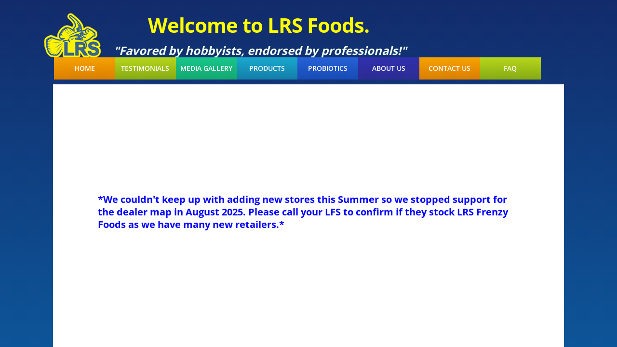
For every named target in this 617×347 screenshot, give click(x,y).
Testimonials (145, 68)
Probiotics (328, 68)
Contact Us (449, 68)
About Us (388, 68)
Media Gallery (206, 68)
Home (84, 68)
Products (267, 68)
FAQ (510, 68)
